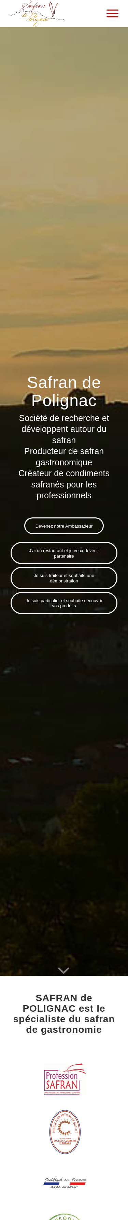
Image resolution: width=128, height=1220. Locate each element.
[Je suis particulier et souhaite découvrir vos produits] (64, 603)
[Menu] (109, 13)
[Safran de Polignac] (53, 13)
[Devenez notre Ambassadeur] (64, 525)
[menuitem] (109, 13)
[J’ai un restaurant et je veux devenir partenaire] (64, 553)
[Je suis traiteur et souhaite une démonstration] (64, 578)
